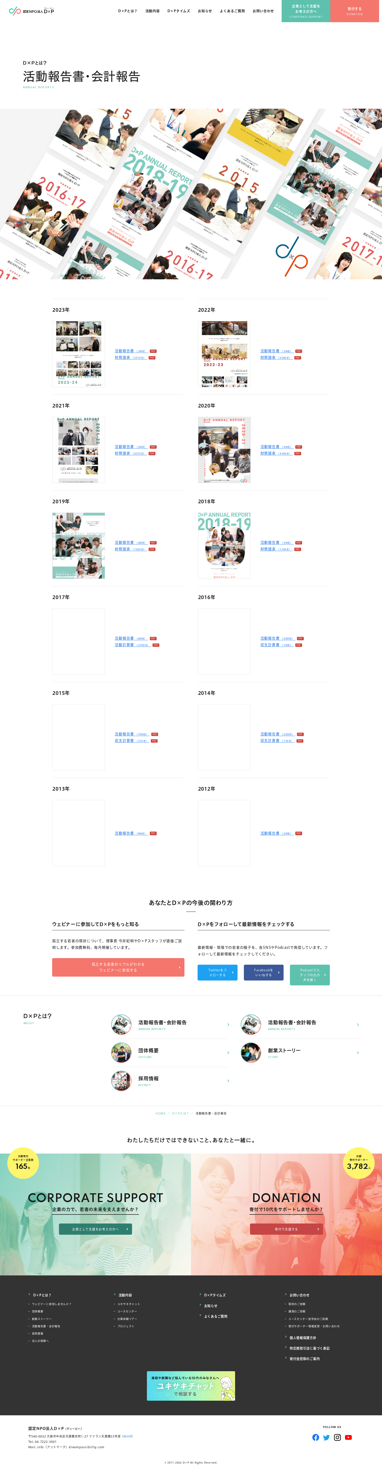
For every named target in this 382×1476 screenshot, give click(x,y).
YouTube (348, 1433)
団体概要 (38, 1310)
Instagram (337, 1433)
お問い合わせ (266, 14)
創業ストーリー (43, 1318)
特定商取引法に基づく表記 (311, 1346)
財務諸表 (131, 357)
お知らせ (208, 14)
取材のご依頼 (298, 1302)
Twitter (326, 1433)
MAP (127, 1433)
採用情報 (38, 1334)
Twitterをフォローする (217, 972)
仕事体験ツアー (129, 1318)
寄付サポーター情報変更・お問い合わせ (318, 1326)
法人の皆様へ (42, 1343)
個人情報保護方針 (304, 1337)
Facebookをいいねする (263, 972)
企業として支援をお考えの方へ (309, 12)
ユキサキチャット (130, 1302)
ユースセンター (128, 1310)
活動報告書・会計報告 (49, 1326)
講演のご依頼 (298, 1310)
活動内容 (155, 14)
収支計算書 (277, 644)
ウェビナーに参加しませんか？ (55, 1302)
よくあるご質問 (235, 14)
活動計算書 (133, 644)
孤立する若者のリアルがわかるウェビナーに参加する (118, 967)
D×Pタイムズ (181, 14)
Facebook (315, 1433)
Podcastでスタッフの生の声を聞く (310, 975)
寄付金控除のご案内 (306, 1355)
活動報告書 (131, 351)
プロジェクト (127, 1326)
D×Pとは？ (130, 14)
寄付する (358, 12)
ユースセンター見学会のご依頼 (311, 1318)
